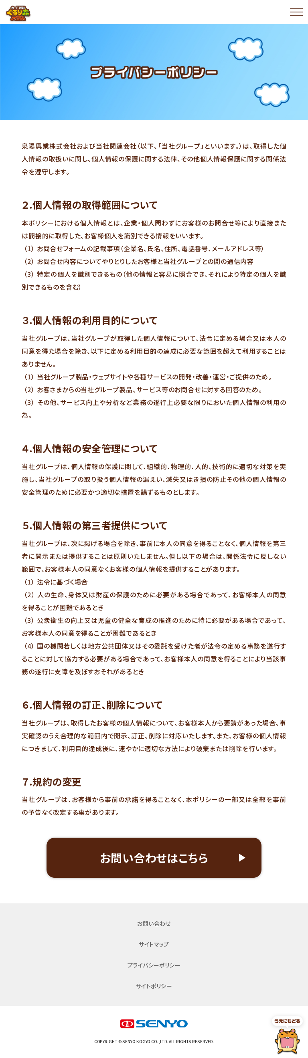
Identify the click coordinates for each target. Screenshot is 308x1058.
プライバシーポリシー (154, 965)
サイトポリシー (154, 986)
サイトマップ (154, 944)
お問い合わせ (154, 923)
